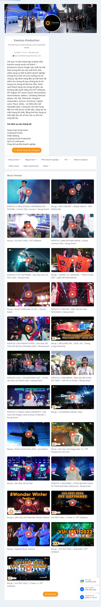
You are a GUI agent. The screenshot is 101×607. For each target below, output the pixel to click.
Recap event (14, 159)
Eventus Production (26, 40)
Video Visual (14, 166)
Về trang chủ (50, 594)
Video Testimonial (31, 166)
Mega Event (30, 159)
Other (46, 166)
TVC (66, 159)
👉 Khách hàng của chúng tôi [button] (26, 150)
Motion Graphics (81, 159)
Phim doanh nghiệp (50, 159)
